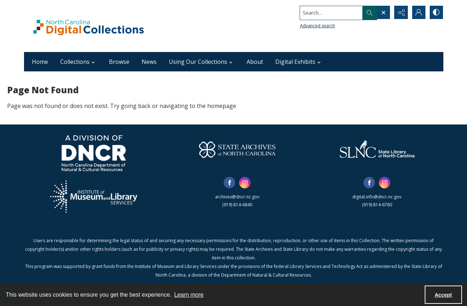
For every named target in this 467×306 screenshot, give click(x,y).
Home (40, 62)
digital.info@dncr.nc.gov (376, 197)
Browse (119, 62)
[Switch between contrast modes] (436, 12)
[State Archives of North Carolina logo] (237, 149)
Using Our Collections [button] (201, 61)
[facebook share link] (229, 182)
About (255, 62)
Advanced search (316, 25)
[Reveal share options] (400, 12)
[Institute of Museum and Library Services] (93, 196)
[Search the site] (330, 12)
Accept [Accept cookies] (443, 295)
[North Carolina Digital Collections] (88, 26)
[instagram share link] (245, 182)
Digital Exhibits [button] (299, 61)
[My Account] (418, 12)
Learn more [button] (189, 295)
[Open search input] (382, 12)
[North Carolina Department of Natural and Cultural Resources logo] (93, 153)
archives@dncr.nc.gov (237, 197)
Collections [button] (78, 61)
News (149, 62)
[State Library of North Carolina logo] (377, 149)
